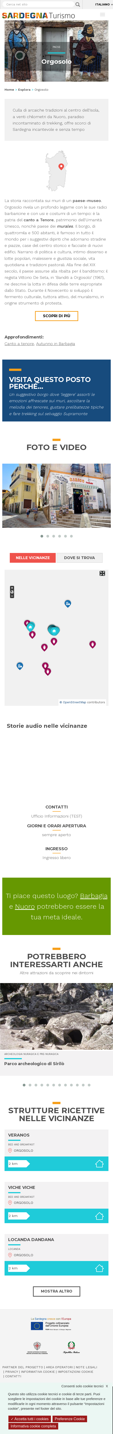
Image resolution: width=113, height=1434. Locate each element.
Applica (77, 4)
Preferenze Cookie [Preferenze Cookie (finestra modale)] (70, 1419)
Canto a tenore (19, 343)
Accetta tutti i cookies (30, 1419)
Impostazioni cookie (75, 1371)
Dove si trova (79, 558)
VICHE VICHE (21, 1187)
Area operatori (59, 1367)
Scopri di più (56, 316)
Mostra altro (56, 1291)
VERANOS (19, 1135)
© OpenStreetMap (73, 702)
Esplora (24, 89)
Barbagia (93, 896)
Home (9, 89)
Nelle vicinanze (33, 558)
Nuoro (25, 906)
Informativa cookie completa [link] (33, 1426)
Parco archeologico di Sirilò (34, 1063)
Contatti (13, 1376)
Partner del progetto (22, 1367)
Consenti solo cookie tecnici (87, 1386)
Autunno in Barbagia (55, 343)
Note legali (86, 1367)
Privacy (11, 1371)
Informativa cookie (38, 1371)
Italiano (102, 4)
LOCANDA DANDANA (31, 1239)
